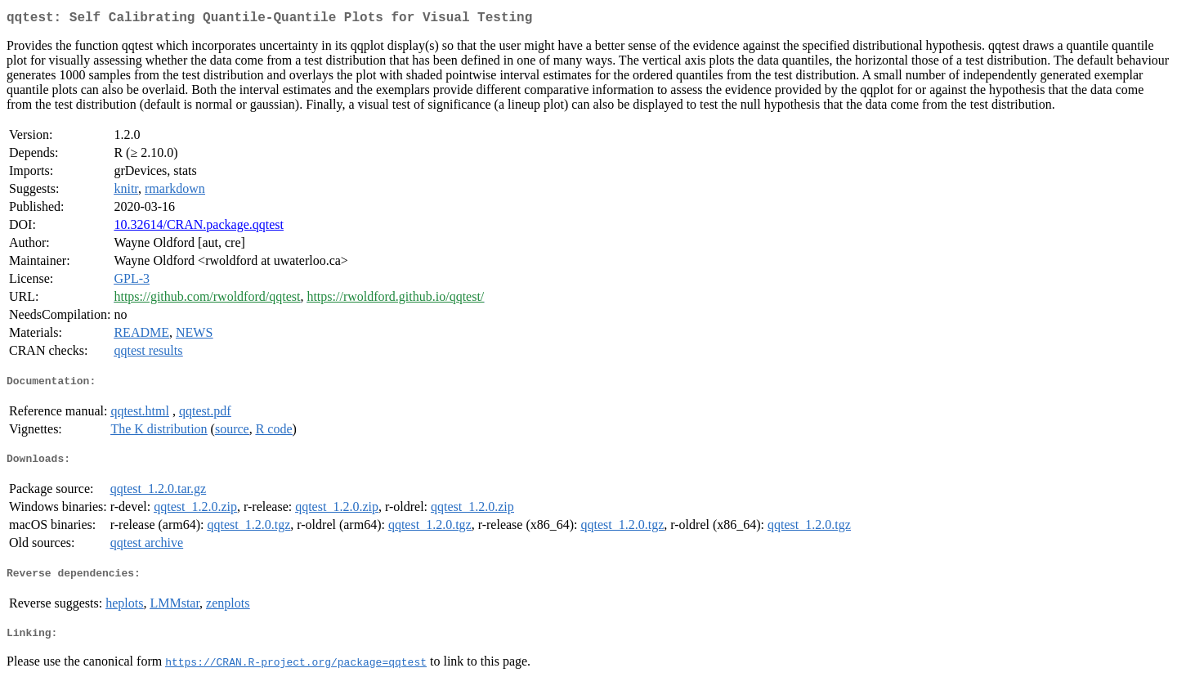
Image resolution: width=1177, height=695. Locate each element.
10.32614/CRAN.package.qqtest (199, 228)
